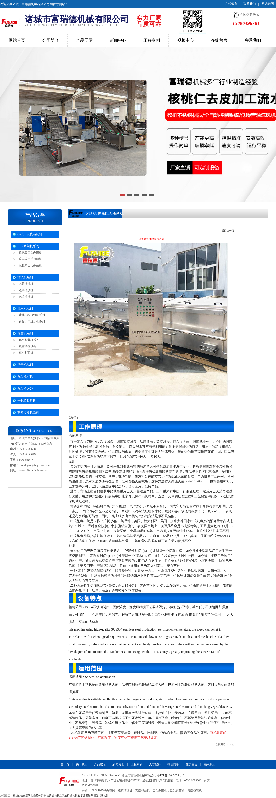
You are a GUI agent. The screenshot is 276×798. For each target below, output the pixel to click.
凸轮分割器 (39, 795)
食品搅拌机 (25, 376)
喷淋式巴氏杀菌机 (29, 259)
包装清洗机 (25, 296)
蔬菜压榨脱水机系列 (31, 315)
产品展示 (100, 764)
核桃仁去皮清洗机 (29, 234)
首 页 (65, 764)
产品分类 (35, 215)
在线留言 (231, 4)
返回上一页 (228, 230)
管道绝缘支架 (101, 795)
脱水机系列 (25, 308)
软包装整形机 (26, 400)
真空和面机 (25, 352)
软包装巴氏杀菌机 (29, 252)
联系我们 (249, 4)
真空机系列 (25, 333)
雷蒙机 (50, 795)
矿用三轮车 (87, 795)
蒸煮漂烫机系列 (28, 412)
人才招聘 (155, 764)
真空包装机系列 (28, 339)
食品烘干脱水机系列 (31, 321)
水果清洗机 (25, 283)
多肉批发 (75, 795)
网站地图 (268, 4)
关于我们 (81, 764)
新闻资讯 (118, 764)
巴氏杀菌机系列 (28, 246)
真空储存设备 (26, 346)
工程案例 (136, 764)
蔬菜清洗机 (25, 290)
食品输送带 (25, 388)
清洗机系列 (25, 277)
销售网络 (173, 764)
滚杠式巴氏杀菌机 (29, 265)
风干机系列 (25, 364)
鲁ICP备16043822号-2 (170, 775)
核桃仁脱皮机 (62, 795)
